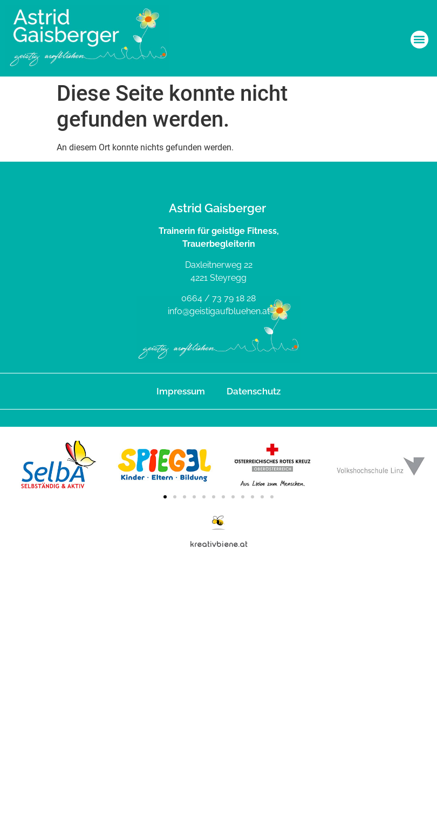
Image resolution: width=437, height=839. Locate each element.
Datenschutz (254, 391)
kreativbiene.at (219, 544)
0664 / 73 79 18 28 (218, 298)
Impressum (180, 391)
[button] (419, 39)
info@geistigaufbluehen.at (219, 311)
